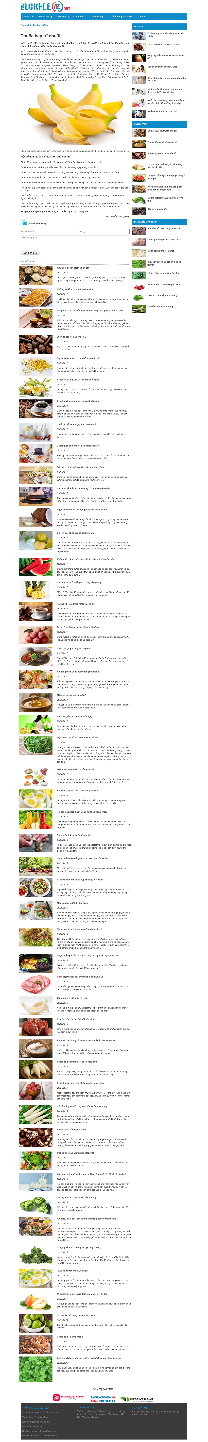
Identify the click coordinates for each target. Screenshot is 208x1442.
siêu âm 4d (151, 1414)
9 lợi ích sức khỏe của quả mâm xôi (165, 284)
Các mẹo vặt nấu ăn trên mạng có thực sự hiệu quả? (83, 491)
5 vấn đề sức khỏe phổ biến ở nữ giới (40, 1415)
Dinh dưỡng (97, 17)
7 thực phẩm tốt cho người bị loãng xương (78, 1250)
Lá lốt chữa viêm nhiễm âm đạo (163, 273)
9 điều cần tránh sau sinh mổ (162, 111)
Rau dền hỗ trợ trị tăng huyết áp (163, 228)
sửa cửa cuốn (165, 1414)
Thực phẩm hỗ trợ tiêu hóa (35, 1419)
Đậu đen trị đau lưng (157, 209)
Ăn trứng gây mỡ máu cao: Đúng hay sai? (78, 793)
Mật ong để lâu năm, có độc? (72, 697)
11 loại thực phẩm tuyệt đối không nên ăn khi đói (82, 1296)
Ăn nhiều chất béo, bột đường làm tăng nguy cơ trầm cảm (86, 1221)
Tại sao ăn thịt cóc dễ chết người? (74, 837)
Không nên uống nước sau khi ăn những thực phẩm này (85, 561)
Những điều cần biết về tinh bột (73, 270)
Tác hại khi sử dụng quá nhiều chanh (76, 1318)
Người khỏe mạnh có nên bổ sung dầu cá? (78, 361)
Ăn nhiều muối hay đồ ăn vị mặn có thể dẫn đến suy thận (86, 1043)
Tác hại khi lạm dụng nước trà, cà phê (76, 606)
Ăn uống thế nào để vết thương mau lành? (78, 674)
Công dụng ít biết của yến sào (72, 1000)
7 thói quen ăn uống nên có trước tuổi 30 (78, 448)
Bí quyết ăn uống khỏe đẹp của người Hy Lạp (80, 882)
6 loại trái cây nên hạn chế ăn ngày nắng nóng (80, 1085)
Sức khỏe (78, 17)
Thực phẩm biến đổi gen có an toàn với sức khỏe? (82, 861)
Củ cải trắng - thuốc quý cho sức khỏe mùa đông (82, 1109)
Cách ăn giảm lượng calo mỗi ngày (75, 719)
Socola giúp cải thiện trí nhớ (71, 1132)
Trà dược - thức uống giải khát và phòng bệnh (80, 469)
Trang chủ (26, 25)
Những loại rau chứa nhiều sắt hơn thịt (76, 1200)
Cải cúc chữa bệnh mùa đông (162, 295)
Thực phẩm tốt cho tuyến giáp (72, 1273)
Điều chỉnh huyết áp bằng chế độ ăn (39, 1438)
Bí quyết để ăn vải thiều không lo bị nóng (78, 629)
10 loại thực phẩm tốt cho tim (162, 131)
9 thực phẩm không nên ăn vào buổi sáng (78, 403)
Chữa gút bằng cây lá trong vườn (164, 239)
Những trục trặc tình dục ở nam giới (39, 1433)
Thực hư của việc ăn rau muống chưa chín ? (79, 931)
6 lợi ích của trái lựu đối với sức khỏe (76, 1021)
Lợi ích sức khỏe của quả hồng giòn (75, 535)
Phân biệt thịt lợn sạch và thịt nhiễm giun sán (80, 979)
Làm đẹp (61, 17)
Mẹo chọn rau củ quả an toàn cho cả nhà (78, 740)
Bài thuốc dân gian (144, 222)
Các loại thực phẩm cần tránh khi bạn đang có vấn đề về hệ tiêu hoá (91, 1176)
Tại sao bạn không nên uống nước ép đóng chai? (82, 814)
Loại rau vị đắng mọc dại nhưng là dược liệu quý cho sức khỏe (89, 1360)
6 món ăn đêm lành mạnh (70, 1339)
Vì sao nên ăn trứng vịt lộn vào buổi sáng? (78, 382)
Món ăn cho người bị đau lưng (72, 905)
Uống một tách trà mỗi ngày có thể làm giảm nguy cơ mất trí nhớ (90, 313)
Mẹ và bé (44, 17)
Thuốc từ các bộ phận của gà (162, 142)
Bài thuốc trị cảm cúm (32, 1429)
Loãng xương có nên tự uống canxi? (75, 772)
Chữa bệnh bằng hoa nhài (160, 251)
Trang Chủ (28, 17)
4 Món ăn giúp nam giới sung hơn (74, 651)
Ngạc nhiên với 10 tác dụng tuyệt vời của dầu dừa (82, 512)
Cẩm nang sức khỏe (122, 17)
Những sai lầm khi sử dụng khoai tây (76, 292)
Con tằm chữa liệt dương (160, 306)
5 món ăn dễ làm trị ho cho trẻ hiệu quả (77, 1064)
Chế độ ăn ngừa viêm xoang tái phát (75, 1155)
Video (143, 17)
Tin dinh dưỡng (41, 25)
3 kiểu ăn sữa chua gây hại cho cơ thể (76, 427)
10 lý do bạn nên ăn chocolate (72, 339)
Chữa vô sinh (138, 1414)
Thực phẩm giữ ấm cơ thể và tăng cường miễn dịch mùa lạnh (88, 958)
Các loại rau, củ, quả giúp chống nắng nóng (79, 585)
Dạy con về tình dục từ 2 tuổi (162, 67)
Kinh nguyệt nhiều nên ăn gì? (36, 1424)
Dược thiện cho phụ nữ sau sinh (163, 44)
